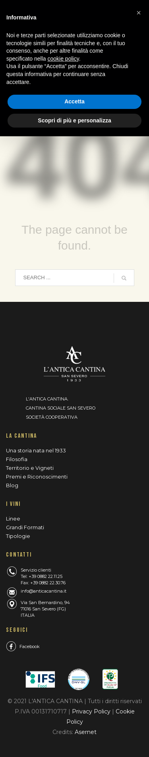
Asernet (86, 732)
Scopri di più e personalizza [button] (74, 120)
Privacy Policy (92, 711)
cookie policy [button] (63, 58)
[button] (138, 12)
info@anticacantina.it (43, 591)
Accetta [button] (74, 101)
